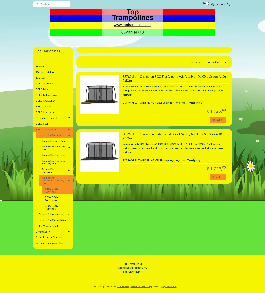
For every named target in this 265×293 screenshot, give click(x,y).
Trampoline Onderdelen (54, 220)
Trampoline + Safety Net (56, 148)
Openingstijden (45, 72)
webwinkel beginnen (140, 286)
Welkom (40, 66)
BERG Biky (53, 89)
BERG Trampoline (53, 129)
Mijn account (220, 4)
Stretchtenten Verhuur (49, 237)
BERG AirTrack (44, 83)
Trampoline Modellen (54, 135)
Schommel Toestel (53, 117)
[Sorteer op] (216, 62)
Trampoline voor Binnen (55, 140)
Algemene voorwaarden (49, 243)
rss (127, 286)
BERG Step (42, 123)
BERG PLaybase (53, 112)
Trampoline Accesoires (54, 214)
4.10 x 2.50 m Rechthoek (52, 190)
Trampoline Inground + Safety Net (56, 162)
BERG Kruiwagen (45, 100)
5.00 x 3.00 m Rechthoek (52, 199)
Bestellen (217, 119)
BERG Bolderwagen (47, 94)
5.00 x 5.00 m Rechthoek (52, 207)
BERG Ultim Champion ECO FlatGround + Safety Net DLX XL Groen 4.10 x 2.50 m (174, 78)
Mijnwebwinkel (170, 286)
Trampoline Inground (56, 155)
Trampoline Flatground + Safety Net (56, 180)
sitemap (121, 286)
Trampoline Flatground (56, 171)
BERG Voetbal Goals (47, 225)
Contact (40, 77)
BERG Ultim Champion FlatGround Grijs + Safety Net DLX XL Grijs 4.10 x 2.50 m (173, 136)
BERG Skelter (53, 106)
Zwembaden (53, 231)
